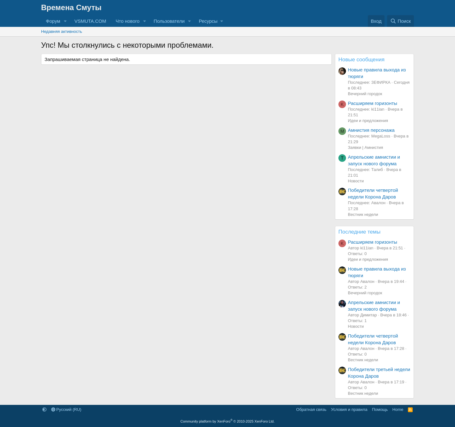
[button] (65, 21)
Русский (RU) (66, 409)
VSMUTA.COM (90, 21)
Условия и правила (349, 409)
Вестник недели (363, 214)
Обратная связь (311, 409)
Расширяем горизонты (372, 103)
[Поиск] (400, 21)
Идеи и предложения (368, 120)
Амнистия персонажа (371, 130)
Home (397, 409)
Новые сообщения (361, 60)
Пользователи (169, 21)
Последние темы (359, 232)
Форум (53, 21)
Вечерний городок (365, 93)
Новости (356, 181)
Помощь (380, 409)
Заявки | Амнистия (365, 147)
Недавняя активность (61, 31)
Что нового (127, 21)
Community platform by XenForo (227, 421)
